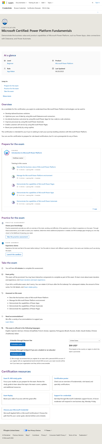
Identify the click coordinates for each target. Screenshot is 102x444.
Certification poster (61, 378)
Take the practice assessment (17, 237)
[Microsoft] (3, 2)
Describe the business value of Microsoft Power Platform (36, 167)
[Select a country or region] (84, 340)
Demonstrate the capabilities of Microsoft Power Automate (37, 201)
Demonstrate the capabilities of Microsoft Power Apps (35, 192)
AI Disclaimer (6, 435)
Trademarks (82, 435)
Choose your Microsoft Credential (16, 410)
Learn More (10, 322)
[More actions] (98, 12)
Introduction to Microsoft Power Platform (27, 153)
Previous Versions (18, 435)
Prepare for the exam (11, 86)
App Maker (11, 71)
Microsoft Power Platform (64, 63)
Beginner (10, 63)
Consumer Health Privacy (57, 435)
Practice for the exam (11, 88)
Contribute (35, 435)
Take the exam (9, 91)
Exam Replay (8, 395)
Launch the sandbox (14, 254)
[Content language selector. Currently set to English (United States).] (11, 430)
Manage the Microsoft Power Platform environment (34, 175)
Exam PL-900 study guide (13, 378)
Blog (27, 435)
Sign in (97, 2)
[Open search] (93, 2)
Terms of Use (73, 435)
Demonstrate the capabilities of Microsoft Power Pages (35, 184)
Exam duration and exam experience (32, 280)
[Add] (94, 209)
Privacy (43, 435)
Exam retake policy (30, 287)
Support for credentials (62, 395)
